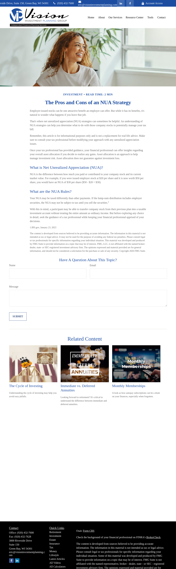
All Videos (55, 562)
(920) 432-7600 (63, 3)
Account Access (152, 3)
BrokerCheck (153, 537)
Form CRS (88, 530)
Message (13, 286)
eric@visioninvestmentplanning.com (97, 3)
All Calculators (57, 566)
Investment (55, 536)
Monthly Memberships (128, 386)
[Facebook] (130, 3)
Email (93, 265)
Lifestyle (54, 555)
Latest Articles (57, 559)
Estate (52, 539)
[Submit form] (18, 316)
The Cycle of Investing (26, 386)
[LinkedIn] (121, 3)
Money (53, 551)
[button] (91, 17)
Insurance (54, 543)
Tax (51, 547)
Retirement (55, 532)
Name (12, 265)
